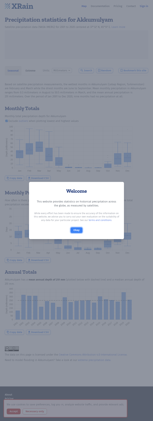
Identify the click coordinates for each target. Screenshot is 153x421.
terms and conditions (100, 220)
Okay (76, 230)
